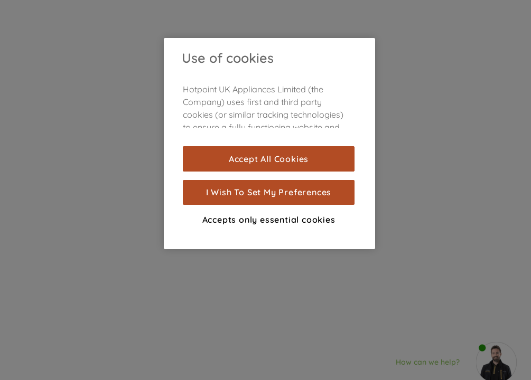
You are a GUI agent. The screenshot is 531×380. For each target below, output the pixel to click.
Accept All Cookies (269, 159)
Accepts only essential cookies (269, 219)
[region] (269, 143)
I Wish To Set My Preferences (268, 192)
